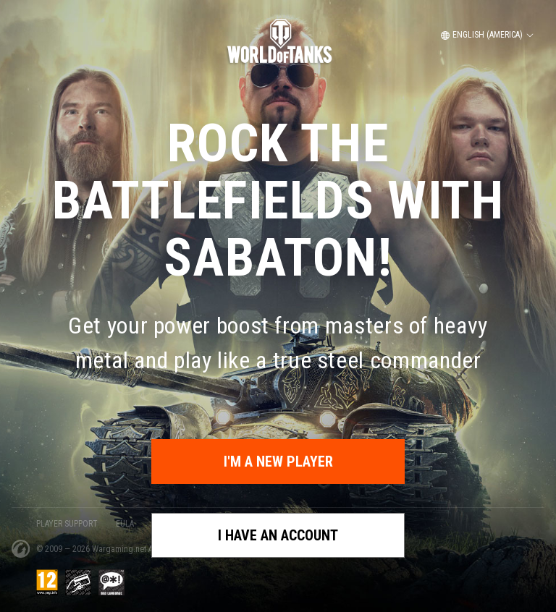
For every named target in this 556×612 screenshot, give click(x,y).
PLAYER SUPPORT (67, 524)
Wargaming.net (120, 549)
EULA (125, 524)
